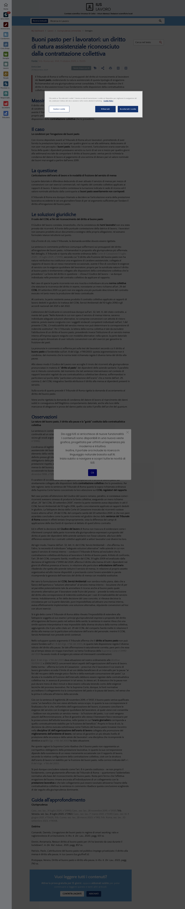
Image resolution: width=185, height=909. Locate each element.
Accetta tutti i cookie (128, 109)
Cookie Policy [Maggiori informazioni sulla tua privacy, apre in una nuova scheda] (108, 101)
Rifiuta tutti (105, 109)
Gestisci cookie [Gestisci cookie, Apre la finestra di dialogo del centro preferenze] (59, 109)
